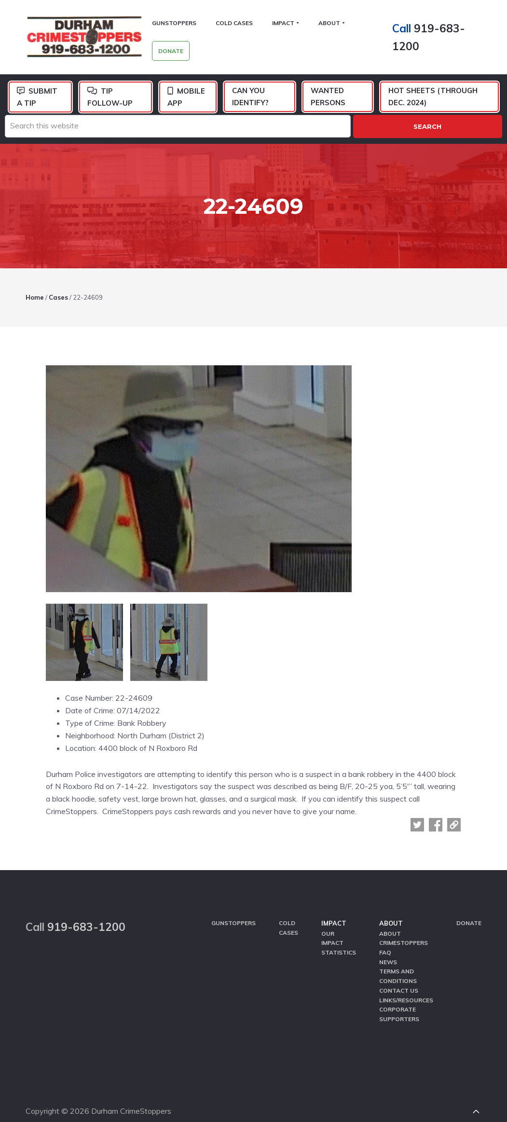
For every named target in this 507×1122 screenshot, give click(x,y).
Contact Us (398, 972)
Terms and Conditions (398, 958)
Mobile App (186, 98)
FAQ (385, 935)
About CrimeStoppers (403, 921)
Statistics (338, 935)
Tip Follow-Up (110, 98)
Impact (333, 906)
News (388, 944)
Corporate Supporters (399, 995)
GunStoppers (233, 906)
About (391, 906)
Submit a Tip (37, 98)
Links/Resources (406, 981)
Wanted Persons (328, 97)
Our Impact (332, 921)
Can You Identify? (250, 97)
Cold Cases (288, 910)
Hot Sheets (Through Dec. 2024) (433, 97)
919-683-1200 (86, 910)
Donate (468, 906)
